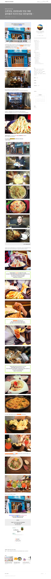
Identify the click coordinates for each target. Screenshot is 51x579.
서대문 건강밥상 (37, 55)
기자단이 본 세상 (37, 54)
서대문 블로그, (35, 71)
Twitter (38, 85)
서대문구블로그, (36, 73)
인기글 (37, 77)
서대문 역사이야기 (37, 56)
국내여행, (40, 72)
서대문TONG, (44, 73)
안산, (41, 71)
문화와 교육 (37, 42)
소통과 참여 (37, 49)
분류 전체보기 (36, 40)
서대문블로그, (43, 71)
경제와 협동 (37, 44)
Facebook (35, 85)
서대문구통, (37, 70)
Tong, (38, 71)
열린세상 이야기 (37, 53)
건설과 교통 (37, 46)
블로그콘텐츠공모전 (37, 62)
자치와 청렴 (37, 47)
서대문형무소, (35, 74)
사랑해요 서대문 (36, 41)
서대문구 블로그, (41, 70)
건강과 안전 (37, 48)
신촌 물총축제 (37, 60)
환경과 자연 (37, 43)
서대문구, (42, 72)
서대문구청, (41, 73)
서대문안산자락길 (37, 58)
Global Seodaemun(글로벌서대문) (39, 63)
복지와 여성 (37, 45)
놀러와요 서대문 (36, 57)
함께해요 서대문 (36, 52)
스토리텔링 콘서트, (36, 72)
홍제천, (38, 73)
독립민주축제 (37, 61)
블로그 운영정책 (6, 573)
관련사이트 (42, 573)
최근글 (35, 77)
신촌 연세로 (37, 59)
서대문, (35, 70)
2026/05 (40, 94)
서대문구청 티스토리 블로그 (9, 1)
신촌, (39, 71)
